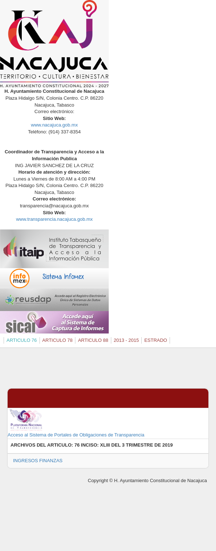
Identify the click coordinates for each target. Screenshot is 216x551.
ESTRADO (155, 340)
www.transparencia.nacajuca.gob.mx (54, 219)
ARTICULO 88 (93, 340)
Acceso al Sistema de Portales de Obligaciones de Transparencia (76, 423)
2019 (167, 445)
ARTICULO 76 (22, 340)
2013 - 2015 (126, 340)
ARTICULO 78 (57, 340)
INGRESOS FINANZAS (38, 460)
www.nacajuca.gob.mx (54, 125)
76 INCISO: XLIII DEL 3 (99, 445)
